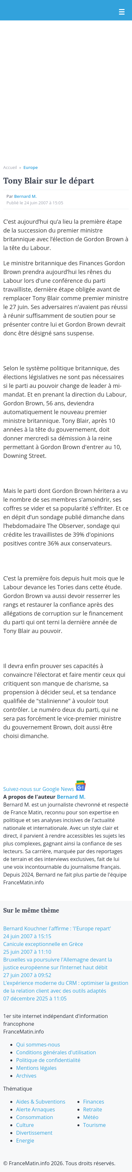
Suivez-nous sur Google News (44, 789)
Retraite (92, 1109)
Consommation (34, 1117)
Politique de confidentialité (48, 1060)
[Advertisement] (66, 95)
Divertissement (34, 1132)
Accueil (10, 167)
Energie (25, 1140)
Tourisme (94, 1125)
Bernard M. (25, 196)
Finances (93, 1101)
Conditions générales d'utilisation (56, 1052)
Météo (91, 1117)
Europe (30, 167)
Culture (25, 1125)
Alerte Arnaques (35, 1109)
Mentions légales (36, 1067)
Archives (26, 1075)
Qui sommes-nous (38, 1044)
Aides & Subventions (41, 1101)
